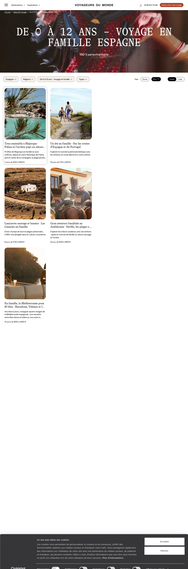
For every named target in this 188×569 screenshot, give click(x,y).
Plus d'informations (112, 552)
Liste (179, 80)
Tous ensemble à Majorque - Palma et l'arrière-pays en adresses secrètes (25, 147)
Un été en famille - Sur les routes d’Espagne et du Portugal (70, 146)
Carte (171, 80)
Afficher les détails (155, 563)
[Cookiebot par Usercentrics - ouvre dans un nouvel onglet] (18, 563)
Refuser (164, 545)
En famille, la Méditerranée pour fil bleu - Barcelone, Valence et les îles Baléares (25, 306)
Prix (155, 80)
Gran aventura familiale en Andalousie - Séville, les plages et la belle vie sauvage (70, 226)
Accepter (164, 536)
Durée (143, 80)
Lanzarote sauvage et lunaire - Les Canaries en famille (25, 226)
